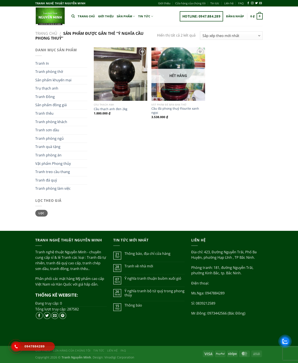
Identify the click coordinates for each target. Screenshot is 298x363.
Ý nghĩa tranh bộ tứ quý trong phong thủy (155, 293)
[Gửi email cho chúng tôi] (260, 3)
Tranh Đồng (45, 96)
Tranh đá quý (46, 180)
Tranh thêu (44, 113)
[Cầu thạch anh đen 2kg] (120, 74)
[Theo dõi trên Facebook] (248, 3)
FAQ (241, 3)
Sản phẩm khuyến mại (53, 80)
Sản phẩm (126, 16)
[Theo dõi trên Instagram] (252, 3)
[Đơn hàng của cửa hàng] (231, 35)
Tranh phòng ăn (48, 155)
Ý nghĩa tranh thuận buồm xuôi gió (153, 278)
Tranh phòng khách (51, 121)
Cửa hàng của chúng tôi (190, 3)
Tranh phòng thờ (49, 71)
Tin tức (214, 3)
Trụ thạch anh (46, 88)
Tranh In (42, 63)
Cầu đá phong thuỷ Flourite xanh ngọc (175, 111)
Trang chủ (86, 16)
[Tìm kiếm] (73, 16)
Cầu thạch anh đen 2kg (110, 109)
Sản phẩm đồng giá (51, 105)
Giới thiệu (164, 3)
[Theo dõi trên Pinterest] (62, 315)
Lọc (41, 213)
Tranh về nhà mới (139, 266)
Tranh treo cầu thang (52, 171)
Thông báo (133, 305)
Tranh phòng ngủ (49, 138)
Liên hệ (228, 3)
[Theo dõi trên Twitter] (256, 3)
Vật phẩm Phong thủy (53, 163)
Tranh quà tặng (47, 146)
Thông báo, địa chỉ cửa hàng (147, 254)
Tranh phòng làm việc (53, 188)
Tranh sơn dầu (47, 130)
